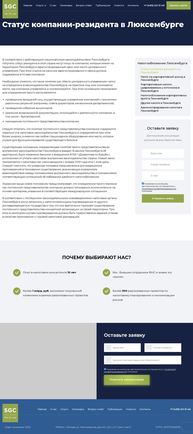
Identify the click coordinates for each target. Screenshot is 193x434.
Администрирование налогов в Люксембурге (161, 109)
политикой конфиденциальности (159, 188)
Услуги (40, 5)
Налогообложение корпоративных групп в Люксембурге (164, 97)
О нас (53, 5)
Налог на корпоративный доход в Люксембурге (163, 78)
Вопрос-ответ (84, 5)
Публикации (103, 5)
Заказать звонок (178, 5)
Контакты (133, 5)
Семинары (66, 5)
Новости (119, 5)
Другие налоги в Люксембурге (161, 103)
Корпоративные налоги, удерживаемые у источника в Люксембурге (160, 87)
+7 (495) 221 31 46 (154, 5)
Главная (27, 5)
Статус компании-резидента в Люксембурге (160, 71)
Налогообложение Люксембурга (162, 63)
